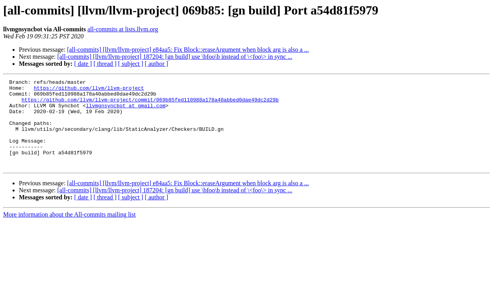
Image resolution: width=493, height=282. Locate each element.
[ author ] (156, 63)
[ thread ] (105, 63)
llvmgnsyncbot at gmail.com (126, 111)
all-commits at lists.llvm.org (123, 29)
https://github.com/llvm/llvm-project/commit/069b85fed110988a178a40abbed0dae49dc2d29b (150, 104)
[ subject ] (130, 63)
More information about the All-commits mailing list (69, 232)
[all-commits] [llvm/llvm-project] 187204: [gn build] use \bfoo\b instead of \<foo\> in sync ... (174, 56)
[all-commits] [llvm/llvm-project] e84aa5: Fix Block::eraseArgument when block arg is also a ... (188, 49)
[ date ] (83, 63)
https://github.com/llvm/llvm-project (89, 90)
